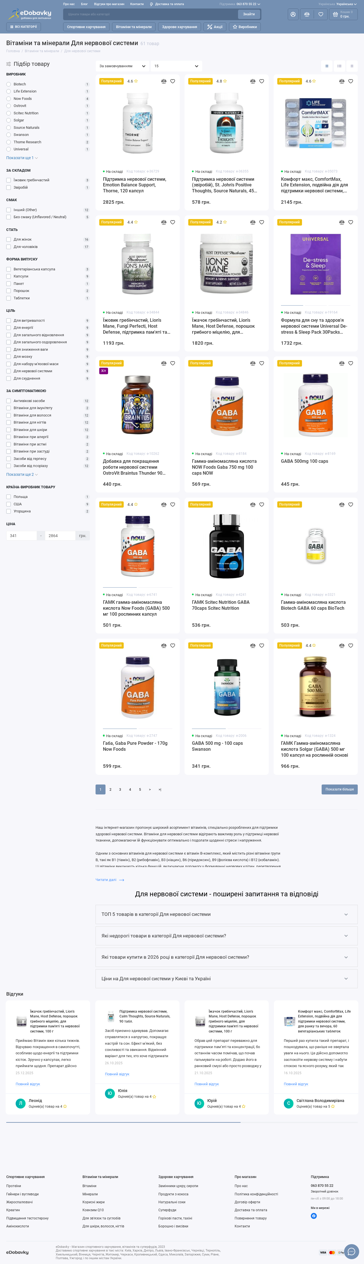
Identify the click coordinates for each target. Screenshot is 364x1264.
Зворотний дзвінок (324, 1191)
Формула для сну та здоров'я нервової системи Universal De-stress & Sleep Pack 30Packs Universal (314, 326)
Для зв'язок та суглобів (101, 1218)
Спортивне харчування (86, 27)
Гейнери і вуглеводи (22, 1194)
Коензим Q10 (93, 1210)
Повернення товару (251, 1218)
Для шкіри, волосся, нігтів (103, 1226)
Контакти (137, 4)
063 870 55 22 (240, 4)
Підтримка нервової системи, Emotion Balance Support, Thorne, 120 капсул (134, 185)
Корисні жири (93, 1202)
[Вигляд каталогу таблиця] (352, 66)
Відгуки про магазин (109, 4)
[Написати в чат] (351, 1251)
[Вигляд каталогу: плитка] (326, 66)
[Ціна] (21, 535)
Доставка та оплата (167, 4)
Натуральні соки (171, 1202)
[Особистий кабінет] (293, 14)
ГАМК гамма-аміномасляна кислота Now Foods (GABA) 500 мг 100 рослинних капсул (136, 608)
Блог (84, 4)
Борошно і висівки (173, 1226)
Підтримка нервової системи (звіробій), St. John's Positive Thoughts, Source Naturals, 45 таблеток (223, 185)
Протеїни (13, 1186)
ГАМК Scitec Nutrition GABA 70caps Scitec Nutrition (221, 605)
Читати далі (110, 880)
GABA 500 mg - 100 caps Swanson (217, 746)
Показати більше (340, 789)
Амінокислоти (17, 1226)
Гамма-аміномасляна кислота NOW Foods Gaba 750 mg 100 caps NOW (224, 467)
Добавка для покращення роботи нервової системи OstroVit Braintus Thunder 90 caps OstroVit (132, 467)
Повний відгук (28, 1084)
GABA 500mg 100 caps (304, 461)
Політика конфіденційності (256, 1194)
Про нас (69, 4)
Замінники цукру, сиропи (178, 1186)
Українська (337, 4)
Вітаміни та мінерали (134, 27)
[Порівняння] (307, 14)
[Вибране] (320, 14)
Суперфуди (167, 1210)
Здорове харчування (179, 27)
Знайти (249, 14)
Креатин (13, 1210)
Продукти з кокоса (173, 1194)
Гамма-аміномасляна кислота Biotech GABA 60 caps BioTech (313, 605)
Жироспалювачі (19, 1202)
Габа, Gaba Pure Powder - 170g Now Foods (135, 746)
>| (160, 790)
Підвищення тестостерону (27, 1218)
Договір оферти (247, 1202)
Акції (214, 26)
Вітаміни (89, 1186)
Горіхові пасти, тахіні (175, 1218)
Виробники (245, 27)
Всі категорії (24, 27)
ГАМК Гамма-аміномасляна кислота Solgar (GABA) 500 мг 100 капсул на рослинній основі (314, 749)
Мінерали (90, 1194)
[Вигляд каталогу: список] (339, 66)
